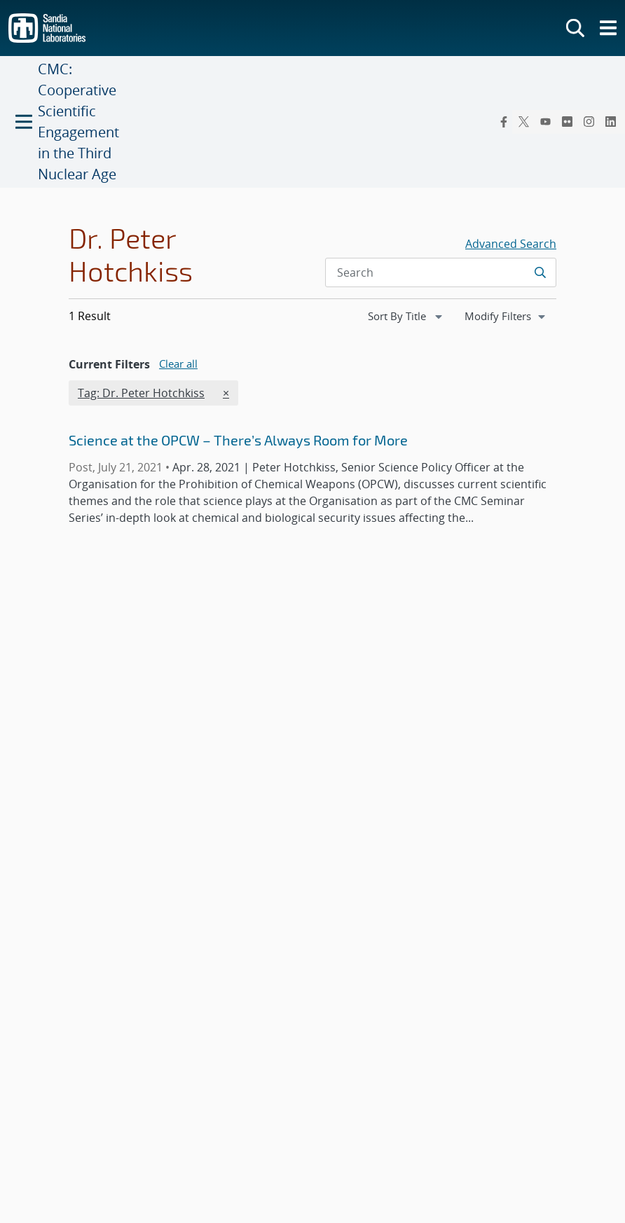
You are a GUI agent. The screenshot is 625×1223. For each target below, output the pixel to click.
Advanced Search (510, 243)
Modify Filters (510, 315)
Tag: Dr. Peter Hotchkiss (141, 392)
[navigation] (406, 317)
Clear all (178, 364)
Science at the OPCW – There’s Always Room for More (238, 439)
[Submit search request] (539, 272)
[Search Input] (440, 272)
